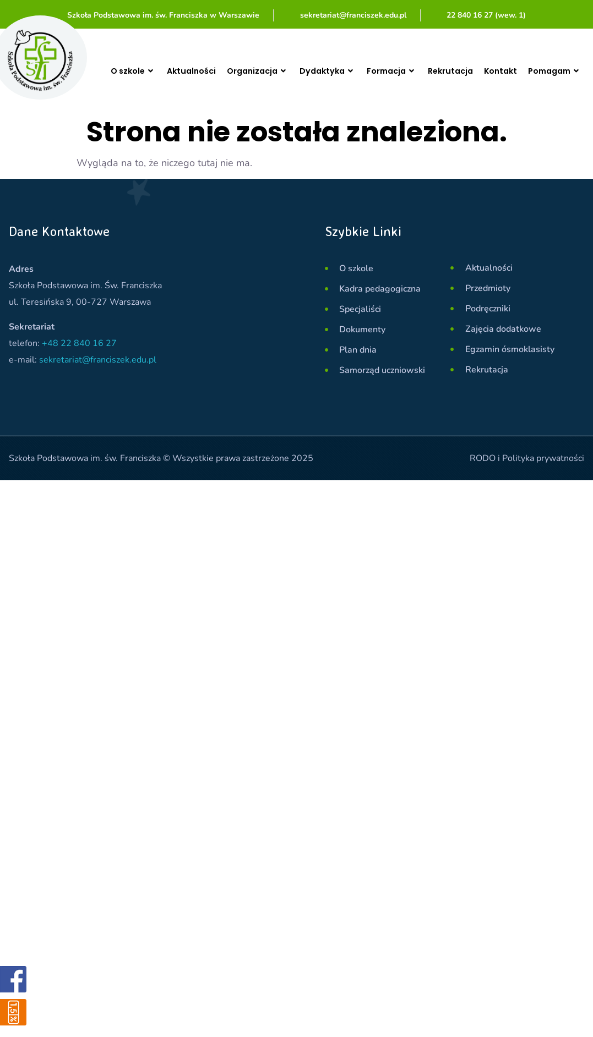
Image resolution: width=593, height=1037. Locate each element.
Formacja (403, 71)
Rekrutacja (466, 70)
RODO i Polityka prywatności (527, 458)
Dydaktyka (334, 71)
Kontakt (520, 70)
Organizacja (259, 71)
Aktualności (188, 70)
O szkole (131, 70)
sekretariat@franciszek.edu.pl (97, 360)
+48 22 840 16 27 (79, 343)
